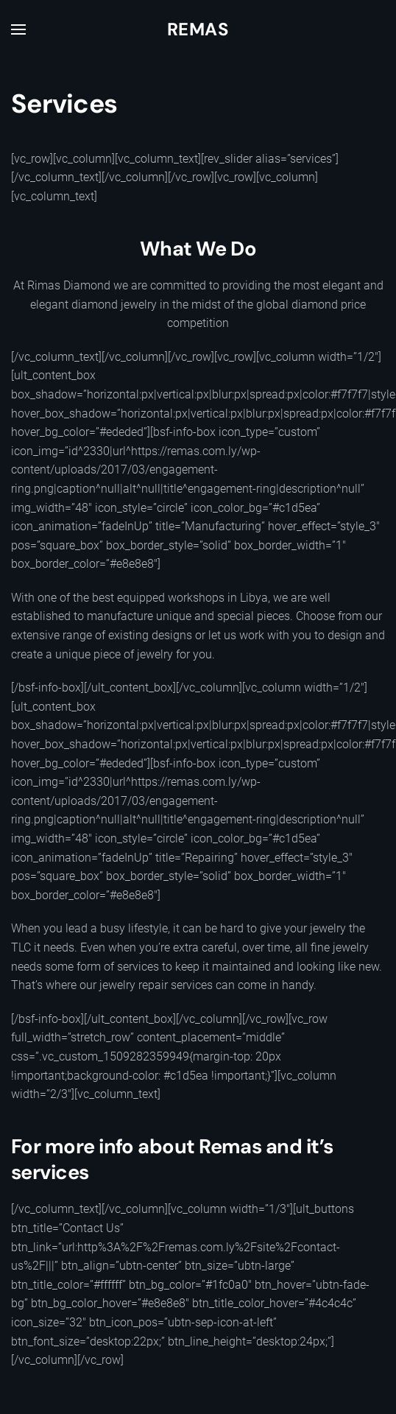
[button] (18, 29)
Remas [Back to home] (198, 29)
